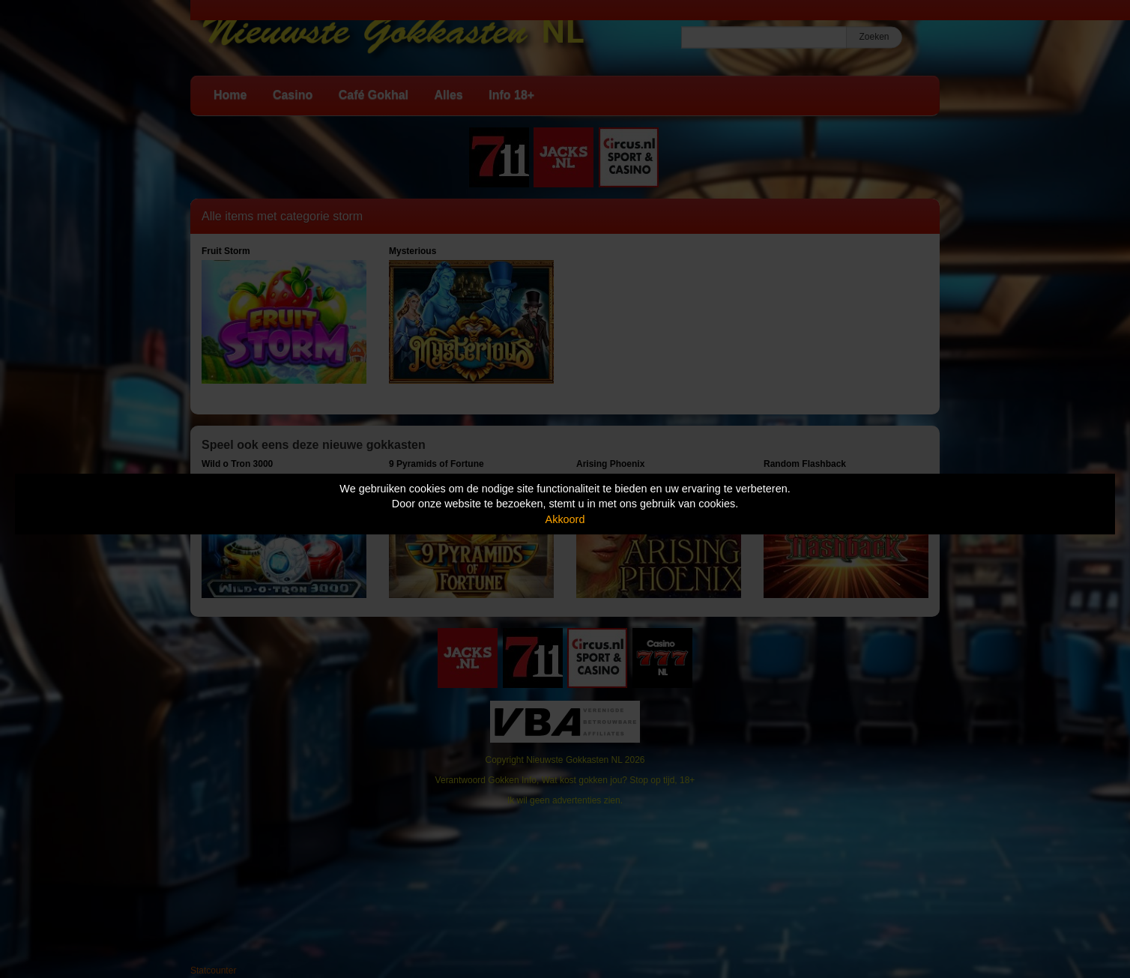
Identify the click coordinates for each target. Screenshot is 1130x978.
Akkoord (565, 519)
